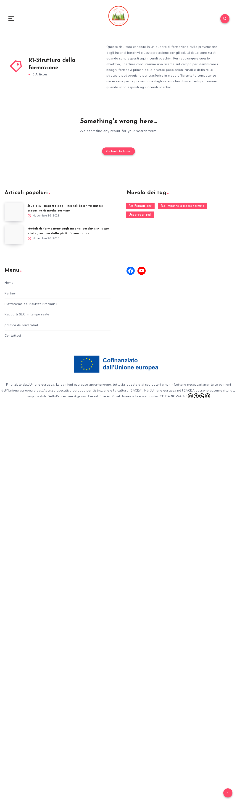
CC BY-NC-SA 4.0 (185, 395)
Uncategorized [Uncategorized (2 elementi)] (140, 214)
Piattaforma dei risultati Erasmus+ (31, 303)
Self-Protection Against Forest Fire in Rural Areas (89, 395)
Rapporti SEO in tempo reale (27, 314)
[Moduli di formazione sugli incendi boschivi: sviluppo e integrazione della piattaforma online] (14, 234)
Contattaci (13, 335)
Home (9, 282)
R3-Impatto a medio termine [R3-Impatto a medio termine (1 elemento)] (182, 205)
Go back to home (118, 151)
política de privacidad (21, 324)
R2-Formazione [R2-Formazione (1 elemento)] (140, 205)
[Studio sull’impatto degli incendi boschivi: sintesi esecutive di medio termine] (14, 211)
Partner (10, 293)
